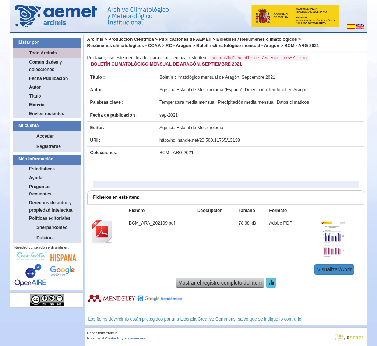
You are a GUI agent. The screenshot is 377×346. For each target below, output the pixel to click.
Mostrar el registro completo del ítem (220, 283)
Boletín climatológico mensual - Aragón (237, 45)
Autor (35, 87)
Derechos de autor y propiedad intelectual (51, 206)
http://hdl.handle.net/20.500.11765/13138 (199, 140)
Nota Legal (95, 338)
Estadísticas (42, 169)
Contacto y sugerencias (125, 338)
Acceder (45, 136)
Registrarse (48, 146)
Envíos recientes (46, 113)
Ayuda (35, 177)
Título (35, 96)
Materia (37, 104)
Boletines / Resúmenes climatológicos (256, 39)
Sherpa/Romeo (52, 227)
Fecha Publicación (48, 78)
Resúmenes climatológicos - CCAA (124, 45)
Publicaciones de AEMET (185, 39)
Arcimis (95, 39)
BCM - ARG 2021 (301, 45)
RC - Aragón (178, 45)
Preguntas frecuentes (40, 190)
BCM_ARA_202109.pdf (152, 223)
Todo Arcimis (43, 53)
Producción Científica (131, 39)
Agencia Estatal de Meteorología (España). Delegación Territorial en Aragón (233, 89)
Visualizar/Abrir (334, 269)
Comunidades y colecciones (45, 66)
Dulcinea (45, 237)
